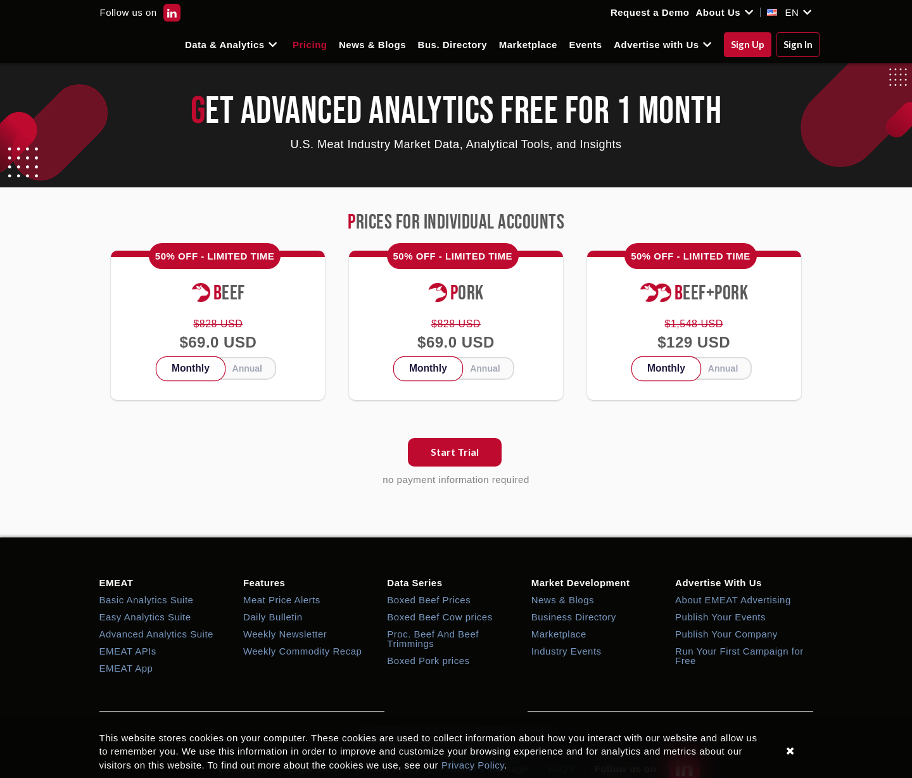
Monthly (191, 367)
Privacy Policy (472, 765)
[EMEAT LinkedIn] (171, 12)
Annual (247, 368)
